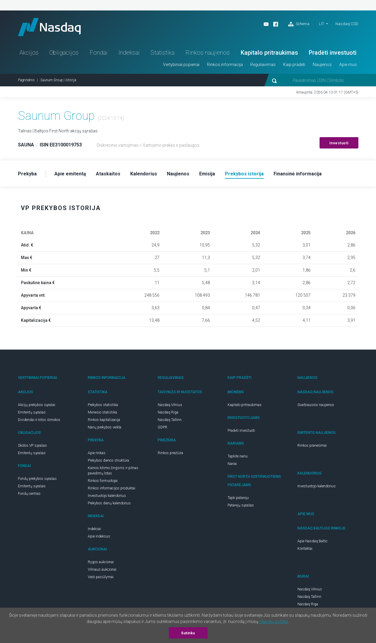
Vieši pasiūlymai (100, 577)
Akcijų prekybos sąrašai (36, 405)
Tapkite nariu (238, 456)
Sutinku (188, 633)
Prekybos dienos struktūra (108, 460)
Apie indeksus (99, 536)
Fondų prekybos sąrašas (37, 479)
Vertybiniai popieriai (181, 64)
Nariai (232, 464)
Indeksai (129, 52)
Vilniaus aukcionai (102, 569)
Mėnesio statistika (102, 412)
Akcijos (29, 52)
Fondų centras (29, 494)
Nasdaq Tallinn (170, 420)
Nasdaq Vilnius (170, 405)
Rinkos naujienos (207, 52)
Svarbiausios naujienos (315, 405)
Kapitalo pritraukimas (269, 52)
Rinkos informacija (225, 64)
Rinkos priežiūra (170, 453)
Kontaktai (304, 548)
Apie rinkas (96, 453)
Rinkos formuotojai (103, 481)
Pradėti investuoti (333, 52)
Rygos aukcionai (101, 562)
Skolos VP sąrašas (32, 445)
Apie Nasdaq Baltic (312, 541)
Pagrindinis (26, 80)
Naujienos (322, 64)
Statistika (162, 52)
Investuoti (339, 143)
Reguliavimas (263, 64)
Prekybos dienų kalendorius (109, 503)
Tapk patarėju (238, 498)
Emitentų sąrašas (32, 412)
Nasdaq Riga (168, 412)
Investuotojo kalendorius (107, 496)
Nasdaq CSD (346, 24)
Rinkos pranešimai (312, 445)
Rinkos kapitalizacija (104, 420)
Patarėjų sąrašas (241, 505)
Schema (298, 24)
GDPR (162, 427)
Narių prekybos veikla (104, 427)
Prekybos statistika (103, 405)
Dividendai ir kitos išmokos (39, 420)
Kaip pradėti (294, 64)
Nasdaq (49, 27)
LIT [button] (321, 24)
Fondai (99, 52)
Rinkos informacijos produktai (111, 488)
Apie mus (348, 64)
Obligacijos (64, 52)
